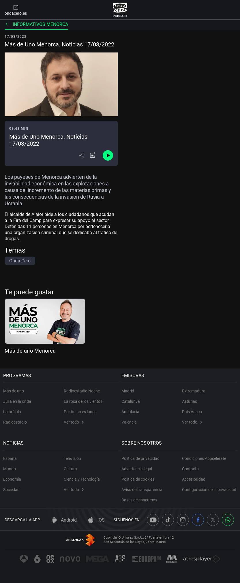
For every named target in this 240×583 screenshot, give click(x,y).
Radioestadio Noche (82, 388)
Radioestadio (16, 419)
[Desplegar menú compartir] (82, 155)
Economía (13, 477)
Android (64, 520)
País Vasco (192, 409)
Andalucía (132, 409)
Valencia (130, 419)
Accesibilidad (193, 477)
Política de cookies (139, 477)
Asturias (189, 399)
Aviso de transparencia (143, 487)
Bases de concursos (141, 497)
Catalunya (132, 399)
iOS (96, 520)
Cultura (70, 466)
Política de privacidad (142, 456)
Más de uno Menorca (30, 351)
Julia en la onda (19, 399)
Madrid (129, 388)
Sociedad (13, 487)
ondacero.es (16, 10)
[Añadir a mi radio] (93, 155)
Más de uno (15, 388)
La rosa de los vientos (83, 399)
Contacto (190, 466)
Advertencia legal (138, 466)
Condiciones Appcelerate (204, 456)
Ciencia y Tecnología (82, 477)
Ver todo (74, 419)
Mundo (11, 466)
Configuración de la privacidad (199, 489)
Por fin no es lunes (80, 409)
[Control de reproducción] (108, 155)
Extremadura (193, 388)
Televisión (72, 456)
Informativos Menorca (36, 24)
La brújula (13, 409)
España (11, 456)
